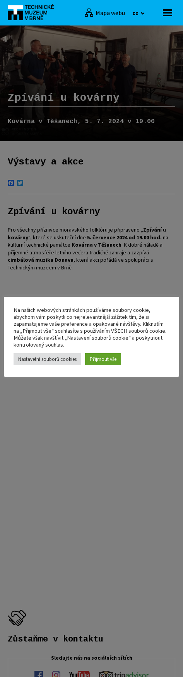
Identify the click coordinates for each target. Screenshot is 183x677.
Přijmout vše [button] (103, 359)
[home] (33, 12)
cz (136, 13)
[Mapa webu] (104, 12)
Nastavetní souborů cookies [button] (47, 359)
